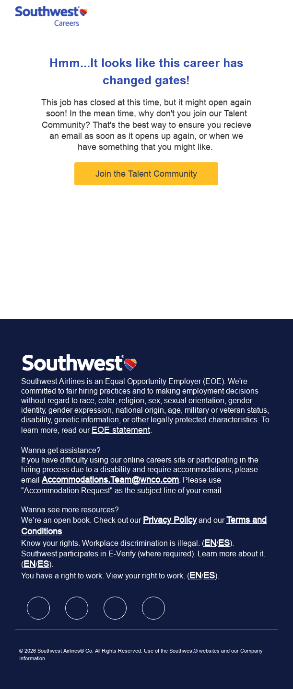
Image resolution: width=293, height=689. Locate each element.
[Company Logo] (51, 15)
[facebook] (38, 608)
